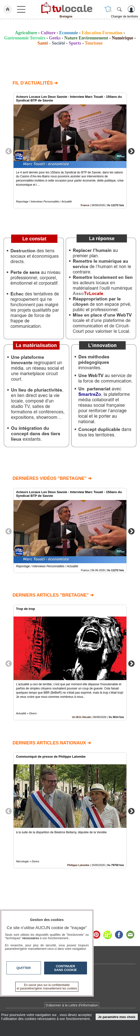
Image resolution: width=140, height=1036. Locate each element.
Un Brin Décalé (81, 717)
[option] (70, 150)
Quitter (24, 968)
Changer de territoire (124, 16)
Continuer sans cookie (65, 968)
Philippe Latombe (78, 865)
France (85, 205)
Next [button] (131, 151)
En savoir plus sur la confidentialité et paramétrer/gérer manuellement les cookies (47, 986)
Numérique (122, 37)
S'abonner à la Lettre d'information (71, 1005)
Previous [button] (8, 151)
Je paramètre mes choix (117, 1017)
